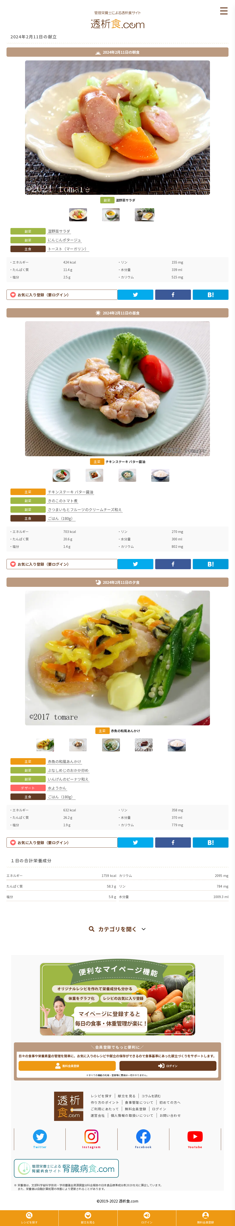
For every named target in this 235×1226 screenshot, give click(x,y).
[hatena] (211, 295)
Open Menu (224, 11)
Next (232, 141)
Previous (3, 141)
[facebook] (173, 295)
